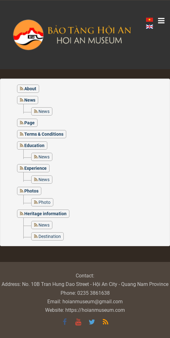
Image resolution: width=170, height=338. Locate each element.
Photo (44, 202)
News (44, 111)
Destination (49, 236)
